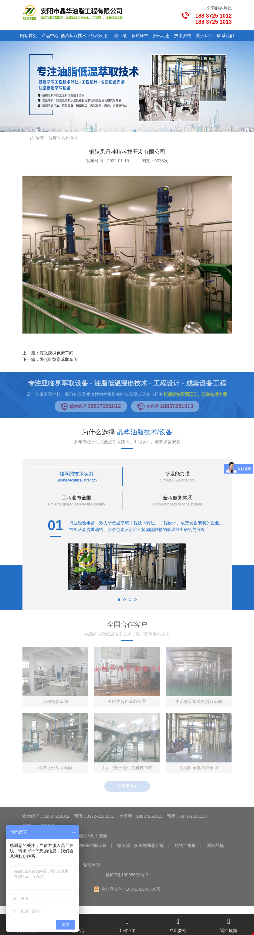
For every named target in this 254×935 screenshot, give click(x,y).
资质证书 (139, 35)
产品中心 (50, 35)
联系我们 (225, 35)
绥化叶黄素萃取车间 (58, 359)
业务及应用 (96, 35)
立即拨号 (177, 923)
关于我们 (204, 35)
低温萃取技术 (73, 35)
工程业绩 (118, 35)
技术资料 (182, 35)
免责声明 (91, 865)
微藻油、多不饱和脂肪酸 (140, 845)
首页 (52, 138)
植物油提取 (185, 845)
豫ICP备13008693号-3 (127, 874)
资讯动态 (161, 35)
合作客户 (69, 138)
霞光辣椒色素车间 (56, 353)
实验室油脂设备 (92, 845)
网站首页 (28, 35)
